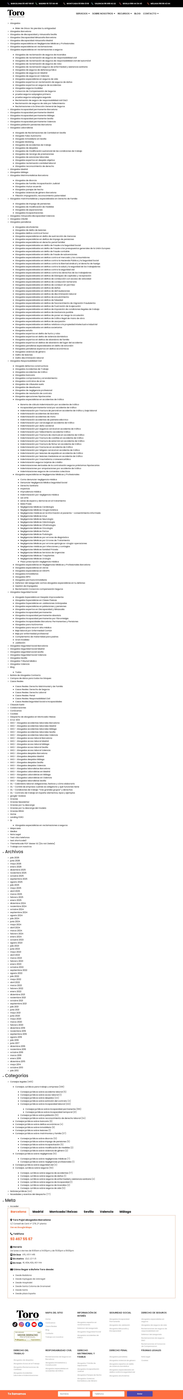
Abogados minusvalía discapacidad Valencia (32, 216)
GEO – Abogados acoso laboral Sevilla (29, 747)
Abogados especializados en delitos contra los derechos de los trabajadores (53, 272)
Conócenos (16, 711)
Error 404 (15, 720)
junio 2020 (15, 1016)
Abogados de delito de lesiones (30, 230)
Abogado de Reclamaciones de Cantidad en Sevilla (40, 133)
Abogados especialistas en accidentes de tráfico (39, 399)
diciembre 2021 (17, 994)
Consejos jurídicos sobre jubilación (37, 1115)
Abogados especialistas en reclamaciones (31, 46)
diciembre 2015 (17, 1061)
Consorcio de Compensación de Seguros (35, 91)
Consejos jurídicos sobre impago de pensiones (43, 1141)
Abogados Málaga (19, 172)
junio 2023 (15, 949)
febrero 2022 (16, 988)
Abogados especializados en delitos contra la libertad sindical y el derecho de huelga (57, 263)
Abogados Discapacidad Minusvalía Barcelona (33, 37)
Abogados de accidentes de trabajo (33, 145)
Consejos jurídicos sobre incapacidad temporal (48, 1112)
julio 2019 (14, 1040)
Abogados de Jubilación (119, 1325)
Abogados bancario (25, 375)
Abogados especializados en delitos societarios (38, 327)
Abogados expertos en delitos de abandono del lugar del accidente (48, 342)
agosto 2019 (16, 1037)
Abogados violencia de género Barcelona (35, 192)
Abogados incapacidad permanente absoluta (38, 615)
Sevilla (89, 1212)
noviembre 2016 (18, 1049)
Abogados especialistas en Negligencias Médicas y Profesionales (42, 43)
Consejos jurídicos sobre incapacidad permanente (50, 1109)
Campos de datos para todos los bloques (30, 678)
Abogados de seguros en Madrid (31, 73)
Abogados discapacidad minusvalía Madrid (31, 40)
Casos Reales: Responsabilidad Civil (32, 698)
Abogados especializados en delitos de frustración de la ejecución (48, 306)
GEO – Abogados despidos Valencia (28, 765)
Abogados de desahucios (27, 387)
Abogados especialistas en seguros (152, 1320)
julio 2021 (14, 1006)
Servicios (82, 13)
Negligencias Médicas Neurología (36, 519)
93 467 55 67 (21, 1239)
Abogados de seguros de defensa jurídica (35, 70)
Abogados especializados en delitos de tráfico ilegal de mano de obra (50, 318)
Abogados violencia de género (30, 352)
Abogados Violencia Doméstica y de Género (87, 1380)
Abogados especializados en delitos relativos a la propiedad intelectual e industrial (56, 324)
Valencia (106, 1212)
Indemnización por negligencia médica (39, 495)
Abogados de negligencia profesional (33, 390)
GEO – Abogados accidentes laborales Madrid (33, 726)
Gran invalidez (22, 640)
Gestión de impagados (26, 586)
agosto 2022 (16, 973)
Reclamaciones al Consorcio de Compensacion (153, 1345)
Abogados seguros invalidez (29, 88)
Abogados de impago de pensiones (32, 204)
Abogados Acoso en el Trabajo (27, 1364)
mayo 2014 (15, 1064)
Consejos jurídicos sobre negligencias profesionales (46, 1162)
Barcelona (18, 1212)
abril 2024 (15, 927)
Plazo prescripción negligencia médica (39, 561)
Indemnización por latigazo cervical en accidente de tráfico (50, 450)
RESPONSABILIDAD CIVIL (58, 1350)
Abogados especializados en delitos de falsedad (39, 300)
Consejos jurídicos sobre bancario (32, 1121)
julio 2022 (14, 976)
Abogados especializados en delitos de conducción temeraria (46, 282)
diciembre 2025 (18, 870)
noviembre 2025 (18, 873)
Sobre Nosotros (102, 13)
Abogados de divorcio (26, 180)
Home (13, 814)
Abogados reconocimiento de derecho (34, 166)
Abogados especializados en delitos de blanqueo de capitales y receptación (53, 276)
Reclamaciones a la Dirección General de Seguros (40, 106)
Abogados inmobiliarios (26, 574)
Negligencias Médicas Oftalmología (38, 525)
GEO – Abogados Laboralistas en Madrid (30, 771)
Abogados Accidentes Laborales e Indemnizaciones (26, 1374)
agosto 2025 (16, 882)
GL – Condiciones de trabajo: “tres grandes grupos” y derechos (41, 790)
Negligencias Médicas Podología (36, 534)
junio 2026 (15, 860)
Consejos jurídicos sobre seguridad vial (34, 1165)
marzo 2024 (16, 930)
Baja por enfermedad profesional (31, 633)
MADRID (47, 3)
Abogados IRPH (22, 577)
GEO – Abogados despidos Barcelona (28, 753)
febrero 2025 (16, 897)
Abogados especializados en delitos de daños (37, 288)
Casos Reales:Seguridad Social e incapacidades (38, 701)
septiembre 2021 (18, 1003)
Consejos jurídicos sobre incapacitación (40, 1144)
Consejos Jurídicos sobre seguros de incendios (43, 1185)
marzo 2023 (16, 958)
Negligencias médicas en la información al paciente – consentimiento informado (60, 513)
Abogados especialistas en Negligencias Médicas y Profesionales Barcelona (52, 565)
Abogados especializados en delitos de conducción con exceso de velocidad (53, 279)
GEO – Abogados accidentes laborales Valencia (34, 735)
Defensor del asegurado (87, 1328)
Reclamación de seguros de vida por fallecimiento (40, 103)
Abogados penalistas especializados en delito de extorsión (44, 345)
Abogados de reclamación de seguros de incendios (40, 54)
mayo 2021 (15, 1013)
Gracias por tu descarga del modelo (28, 808)
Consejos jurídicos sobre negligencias (33, 1153)
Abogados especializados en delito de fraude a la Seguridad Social (48, 245)
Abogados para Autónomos (29, 624)
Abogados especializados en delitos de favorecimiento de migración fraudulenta (55, 303)
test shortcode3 (18, 840)
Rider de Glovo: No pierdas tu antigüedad (35, 28)
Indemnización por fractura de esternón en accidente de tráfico (52, 441)
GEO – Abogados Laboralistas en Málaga (30, 774)
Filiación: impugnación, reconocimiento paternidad (40, 195)
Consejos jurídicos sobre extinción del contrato (43, 1101)
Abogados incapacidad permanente (33, 612)
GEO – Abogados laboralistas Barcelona (30, 768)
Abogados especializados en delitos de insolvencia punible (44, 312)
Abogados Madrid (19, 169)
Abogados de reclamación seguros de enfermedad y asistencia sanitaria (51, 67)
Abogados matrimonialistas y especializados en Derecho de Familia (43, 198)
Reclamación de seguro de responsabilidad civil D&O (41, 100)
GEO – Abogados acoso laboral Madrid (29, 741)
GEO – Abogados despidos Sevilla (26, 762)
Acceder (14, 1206)
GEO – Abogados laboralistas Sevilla (28, 780)
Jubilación (20, 643)
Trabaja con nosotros (21, 846)
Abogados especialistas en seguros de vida (36, 79)
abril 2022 (15, 982)
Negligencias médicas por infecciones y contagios (45, 546)
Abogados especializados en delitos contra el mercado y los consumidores (52, 257)
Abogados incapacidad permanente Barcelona (33, 109)
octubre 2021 (16, 1000)
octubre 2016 (16, 1052)
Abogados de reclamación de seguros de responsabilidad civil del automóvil (53, 61)
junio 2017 (14, 1043)
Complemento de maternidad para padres (36, 636)
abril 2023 (15, 955)
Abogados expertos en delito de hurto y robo (37, 333)
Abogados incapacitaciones (29, 213)
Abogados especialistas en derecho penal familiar (40, 242)
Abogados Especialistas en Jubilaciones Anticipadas (41, 603)
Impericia (25, 488)
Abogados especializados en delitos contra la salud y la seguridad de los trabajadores (57, 266)
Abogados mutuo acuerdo (28, 186)
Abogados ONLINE (19, 219)
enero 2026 (15, 867)
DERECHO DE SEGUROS (154, 1312)
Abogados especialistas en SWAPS (32, 571)
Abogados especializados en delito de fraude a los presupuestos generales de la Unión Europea (62, 248)
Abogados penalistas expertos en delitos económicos (42, 349)
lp (11, 820)
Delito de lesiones (24, 355)
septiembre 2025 (18, 879)
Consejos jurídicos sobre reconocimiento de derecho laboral (50, 1118)
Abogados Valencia (19, 664)
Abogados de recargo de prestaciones (34, 154)
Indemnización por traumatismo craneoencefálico (45, 459)
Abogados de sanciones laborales (32, 157)
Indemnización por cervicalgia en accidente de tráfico (47, 423)
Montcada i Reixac (64, 1212)
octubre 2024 (17, 909)
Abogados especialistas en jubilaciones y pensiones (40, 606)
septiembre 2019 (18, 1034)
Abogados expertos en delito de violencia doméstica (41, 336)
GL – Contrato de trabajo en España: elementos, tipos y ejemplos (42, 793)
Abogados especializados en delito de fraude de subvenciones (46, 254)
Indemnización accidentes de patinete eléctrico (44, 420)
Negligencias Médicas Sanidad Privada (39, 549)
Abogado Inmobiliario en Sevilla (30, 139)
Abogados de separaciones (29, 210)
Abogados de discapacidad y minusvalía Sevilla (33, 34)
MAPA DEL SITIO (54, 1312)
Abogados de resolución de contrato (33, 393)
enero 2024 (16, 936)
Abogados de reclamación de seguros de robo (38, 64)
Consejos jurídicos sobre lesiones (31, 1130)
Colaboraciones (18, 707)
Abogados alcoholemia (26, 227)
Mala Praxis (26, 504)
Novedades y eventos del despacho (28, 1194)
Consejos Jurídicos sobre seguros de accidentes (44, 1173)
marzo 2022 (16, 985)
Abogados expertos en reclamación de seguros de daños (43, 82)
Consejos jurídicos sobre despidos (37, 1098)
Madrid (38, 1212)
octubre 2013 (16, 1067)
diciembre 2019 (17, 1028)
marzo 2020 (16, 1022)
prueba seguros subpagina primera (33, 94)
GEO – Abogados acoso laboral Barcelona (31, 738)
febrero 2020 (16, 1025)
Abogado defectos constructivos (31, 366)
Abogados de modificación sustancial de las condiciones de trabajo (48, 151)
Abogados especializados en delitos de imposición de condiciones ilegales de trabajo (57, 309)
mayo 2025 (15, 888)
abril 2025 (15, 891)
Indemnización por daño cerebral (37, 426)
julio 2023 (14, 946)
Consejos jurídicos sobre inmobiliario (33, 1127)
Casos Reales (16, 681)
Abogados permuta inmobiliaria (31, 580)
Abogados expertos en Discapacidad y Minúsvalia (39, 609)
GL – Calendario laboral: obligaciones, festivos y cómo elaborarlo (42, 784)
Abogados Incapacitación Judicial (88, 1370)
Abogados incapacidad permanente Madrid (32, 112)
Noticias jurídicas (18, 1191)
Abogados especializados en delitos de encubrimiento (42, 297)
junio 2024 (15, 921)
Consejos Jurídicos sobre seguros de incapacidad (45, 1182)
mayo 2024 (15, 924)
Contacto (149, 13)
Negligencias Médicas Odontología (37, 522)
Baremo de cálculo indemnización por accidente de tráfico (49, 404)
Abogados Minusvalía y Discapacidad (119, 1330)
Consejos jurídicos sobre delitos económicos (37, 1124)
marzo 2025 (16, 894)
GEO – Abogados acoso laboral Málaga (29, 744)
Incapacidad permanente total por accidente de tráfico (48, 407)
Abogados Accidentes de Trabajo (32, 369)
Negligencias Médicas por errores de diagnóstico (44, 537)
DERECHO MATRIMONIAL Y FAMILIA (86, 1353)
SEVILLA (130, 3)
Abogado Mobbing (24, 142)
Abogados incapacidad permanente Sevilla (31, 118)
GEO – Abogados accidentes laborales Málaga (33, 729)
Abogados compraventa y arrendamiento (36, 378)
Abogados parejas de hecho (29, 189)
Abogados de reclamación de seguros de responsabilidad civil (46, 58)
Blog (137, 13)
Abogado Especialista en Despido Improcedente (39, 597)
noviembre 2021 (18, 997)
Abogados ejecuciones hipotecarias (33, 396)
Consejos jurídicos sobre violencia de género (42, 1150)
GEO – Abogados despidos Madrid (27, 756)
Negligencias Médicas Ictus (33, 516)
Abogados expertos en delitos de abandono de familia (42, 339)
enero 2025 (15, 900)
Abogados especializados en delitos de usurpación (40, 321)
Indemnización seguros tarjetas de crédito (41, 462)
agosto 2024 (16, 915)
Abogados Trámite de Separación (86, 1364)
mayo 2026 (15, 863)
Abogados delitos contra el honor (32, 233)
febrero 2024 (16, 933)
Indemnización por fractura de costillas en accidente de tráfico (51, 438)
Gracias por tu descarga (22, 805)
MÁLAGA (158, 3)
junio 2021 (14, 1010)
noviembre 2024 (18, 906)
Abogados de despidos (26, 148)
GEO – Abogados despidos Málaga (27, 759)
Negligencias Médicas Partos (34, 531)
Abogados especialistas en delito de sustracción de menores (45, 236)
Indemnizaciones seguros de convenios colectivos (45, 471)
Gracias (14, 799)
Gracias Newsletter (19, 802)
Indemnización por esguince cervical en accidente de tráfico (50, 429)
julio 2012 (14, 1070)
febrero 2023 (16, 961)
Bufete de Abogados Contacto (25, 675)
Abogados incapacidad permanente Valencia (33, 121)
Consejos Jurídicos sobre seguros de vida (40, 1188)
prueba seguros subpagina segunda (33, 97)
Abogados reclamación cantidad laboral (35, 163)
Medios (13, 831)
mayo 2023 (15, 952)
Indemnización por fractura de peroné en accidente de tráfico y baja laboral (58, 410)
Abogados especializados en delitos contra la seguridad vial (44, 269)
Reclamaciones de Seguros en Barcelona (58, 1358)
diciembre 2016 (17, 1046)
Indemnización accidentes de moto (38, 416)
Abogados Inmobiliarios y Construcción (56, 1364)
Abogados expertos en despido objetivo (35, 160)
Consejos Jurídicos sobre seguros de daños (41, 1176)
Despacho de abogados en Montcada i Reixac (33, 717)
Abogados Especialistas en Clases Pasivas (36, 600)
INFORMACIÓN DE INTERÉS (87, 1314)
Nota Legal (15, 834)
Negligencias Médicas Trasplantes (37, 555)
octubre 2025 (17, 876)
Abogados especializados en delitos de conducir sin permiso (45, 285)
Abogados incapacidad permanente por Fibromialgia (41, 618)
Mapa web (15, 828)
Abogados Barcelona (20, 31)
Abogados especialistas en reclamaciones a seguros (36, 49)
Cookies (14, 714)
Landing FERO (17, 817)
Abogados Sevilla (18, 658)
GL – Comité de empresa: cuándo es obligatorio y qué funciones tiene (44, 787)
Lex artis (24, 498)
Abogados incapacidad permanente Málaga (32, 115)
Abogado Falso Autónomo (28, 136)
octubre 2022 (17, 967)
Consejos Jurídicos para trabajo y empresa (36, 1087)
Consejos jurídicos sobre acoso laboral (39, 1095)
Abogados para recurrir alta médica (33, 627)
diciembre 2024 (18, 903)
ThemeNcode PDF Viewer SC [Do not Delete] (32, 843)
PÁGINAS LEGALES (151, 1350)
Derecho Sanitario (29, 485)
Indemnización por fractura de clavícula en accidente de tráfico (52, 435)
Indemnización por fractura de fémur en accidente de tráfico (50, 444)
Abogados (15, 23)
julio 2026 (14, 857)
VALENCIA (104, 3)
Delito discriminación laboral (29, 358)
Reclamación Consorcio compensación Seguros (39, 589)
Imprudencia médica (30, 491)
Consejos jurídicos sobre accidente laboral (41, 1092)
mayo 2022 (15, 979)
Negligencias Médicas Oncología (36, 528)
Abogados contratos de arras (30, 381)
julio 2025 (14, 885)
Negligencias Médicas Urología (35, 558)
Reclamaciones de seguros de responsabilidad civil (154, 1330)
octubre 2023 (17, 940)
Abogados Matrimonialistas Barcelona (29, 175)
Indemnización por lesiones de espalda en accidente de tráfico (51, 453)
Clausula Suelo (17, 704)
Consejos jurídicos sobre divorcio (36, 1138)
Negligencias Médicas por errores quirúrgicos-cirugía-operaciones (53, 543)
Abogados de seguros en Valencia (32, 76)
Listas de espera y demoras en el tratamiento (43, 501)
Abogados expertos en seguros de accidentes (38, 85)
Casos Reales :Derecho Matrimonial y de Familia (39, 686)
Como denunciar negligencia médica (38, 479)
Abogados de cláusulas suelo (29, 384)
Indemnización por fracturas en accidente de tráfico (46, 447)
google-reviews (18, 796)
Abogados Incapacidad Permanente (119, 1320)
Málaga (125, 1212)
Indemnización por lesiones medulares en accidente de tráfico (51, 456)
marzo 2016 (15, 1055)
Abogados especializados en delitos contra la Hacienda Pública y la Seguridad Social (57, 260)
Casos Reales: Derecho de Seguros (32, 689)
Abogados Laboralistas (21, 127)
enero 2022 (15, 991)
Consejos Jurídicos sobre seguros (32, 1168)
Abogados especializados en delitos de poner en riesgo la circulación (49, 315)
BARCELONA (21, 3)
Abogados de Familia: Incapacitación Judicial (37, 183)
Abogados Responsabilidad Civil (26, 361)
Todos (18, 672)
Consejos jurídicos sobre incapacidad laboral (42, 1104)
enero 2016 (15, 1058)
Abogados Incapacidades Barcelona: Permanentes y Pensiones (46, 621)
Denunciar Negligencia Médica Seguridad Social (43, 482)
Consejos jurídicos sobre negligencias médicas (43, 1159)
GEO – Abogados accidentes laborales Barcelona (34, 723)
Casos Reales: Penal (25, 695)
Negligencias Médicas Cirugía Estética (39, 510)
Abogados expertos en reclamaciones (87, 1323)
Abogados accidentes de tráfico (31, 372)
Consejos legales (18, 1081)
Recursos (124, 13)
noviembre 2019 (18, 1031)
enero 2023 (15, 964)
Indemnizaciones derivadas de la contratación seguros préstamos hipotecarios (60, 465)
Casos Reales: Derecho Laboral (30, 692)
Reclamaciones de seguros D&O (152, 1339)
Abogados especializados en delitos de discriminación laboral (45, 294)
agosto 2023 (16, 943)
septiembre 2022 (18, 970)
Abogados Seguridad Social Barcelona (29, 646)
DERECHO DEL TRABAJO (21, 1352)
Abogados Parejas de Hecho (89, 1375)
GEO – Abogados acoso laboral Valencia (30, 750)
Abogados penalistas (20, 222)
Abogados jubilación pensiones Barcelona (31, 124)
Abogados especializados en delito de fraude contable (42, 251)
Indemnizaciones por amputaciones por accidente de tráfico (50, 468)
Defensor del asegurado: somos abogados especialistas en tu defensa (50, 583)
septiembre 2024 (18, 912)
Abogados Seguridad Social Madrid (27, 649)
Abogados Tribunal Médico (23, 661)
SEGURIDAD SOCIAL (120, 1312)
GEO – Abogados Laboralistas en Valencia (31, 777)
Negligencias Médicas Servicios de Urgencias (42, 552)
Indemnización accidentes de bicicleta (39, 413)
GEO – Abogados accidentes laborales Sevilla (32, 732)
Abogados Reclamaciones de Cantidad (26, 1368)
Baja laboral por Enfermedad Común (33, 630)
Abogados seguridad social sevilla (26, 652)
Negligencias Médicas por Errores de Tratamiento (45, 540)
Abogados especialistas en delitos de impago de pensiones (44, 239)
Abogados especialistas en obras (31, 568)
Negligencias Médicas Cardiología (37, 507)
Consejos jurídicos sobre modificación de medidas (45, 1147)
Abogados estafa (23, 330)
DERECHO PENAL (118, 1350)
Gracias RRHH (17, 811)
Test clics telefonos (20, 837)
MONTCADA (76, 3)
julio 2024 (14, 918)
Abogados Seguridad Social (23, 592)
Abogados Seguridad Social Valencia (28, 655)
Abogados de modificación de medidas (34, 207)
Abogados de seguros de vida (154, 1325)
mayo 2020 (15, 1019)
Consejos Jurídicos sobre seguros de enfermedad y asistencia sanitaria (55, 1179)
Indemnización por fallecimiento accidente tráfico (45, 432)
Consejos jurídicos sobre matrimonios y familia (38, 1133)
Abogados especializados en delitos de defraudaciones (42, 291)
